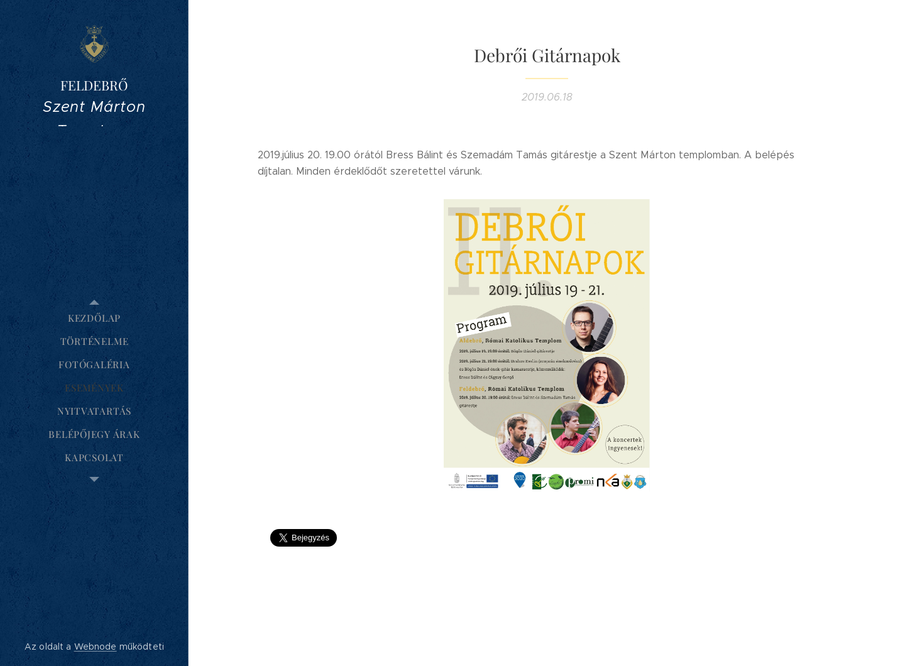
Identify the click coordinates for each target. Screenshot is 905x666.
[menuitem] (94, 318)
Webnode (95, 646)
